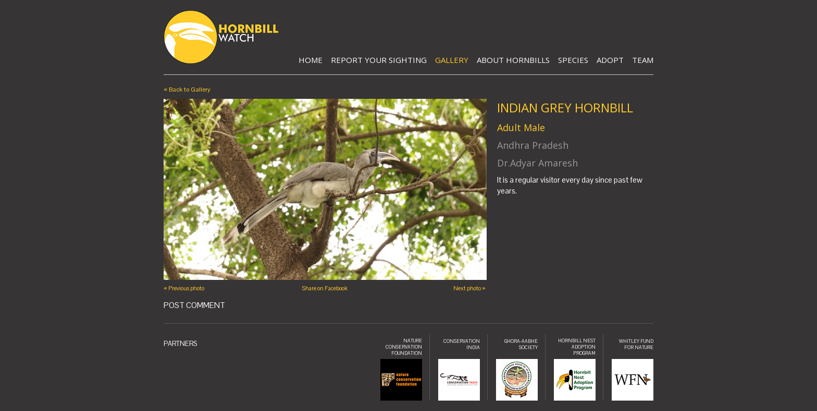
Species (573, 60)
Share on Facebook (325, 288)
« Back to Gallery (187, 89)
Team (642, 60)
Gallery (451, 60)
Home (311, 60)
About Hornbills (513, 60)
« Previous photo (184, 288)
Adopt (610, 60)
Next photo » (469, 288)
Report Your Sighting (379, 60)
